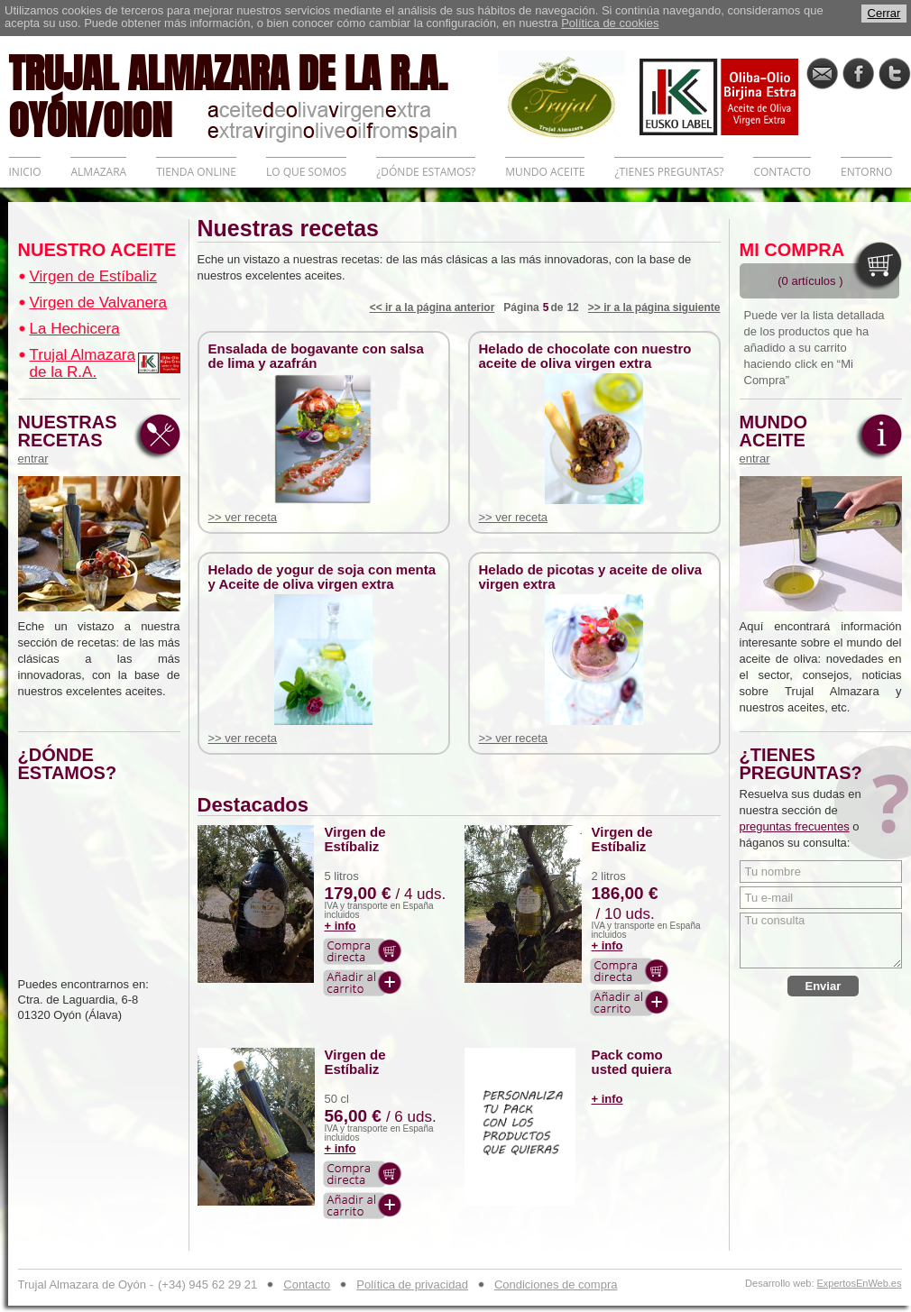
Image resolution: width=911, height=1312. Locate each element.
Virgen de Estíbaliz (93, 276)
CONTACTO (782, 171)
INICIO (25, 171)
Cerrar (884, 13)
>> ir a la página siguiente (654, 307)
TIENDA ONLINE (196, 171)
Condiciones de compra (556, 1284)
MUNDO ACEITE (544, 171)
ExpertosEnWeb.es (859, 1284)
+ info (340, 925)
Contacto (306, 1284)
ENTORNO (866, 171)
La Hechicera (75, 328)
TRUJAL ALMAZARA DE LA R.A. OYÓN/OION (253, 95)
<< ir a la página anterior (432, 307)
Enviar (823, 986)
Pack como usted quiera (632, 1062)
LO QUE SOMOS (306, 171)
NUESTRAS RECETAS (72, 439)
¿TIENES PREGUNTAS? (668, 171)
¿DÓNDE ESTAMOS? (425, 171)
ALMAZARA (98, 171)
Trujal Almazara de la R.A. (82, 363)
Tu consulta (821, 940)
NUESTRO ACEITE (97, 250)
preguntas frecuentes (795, 826)
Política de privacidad (412, 1284)
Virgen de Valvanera (98, 302)
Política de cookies (609, 23)
